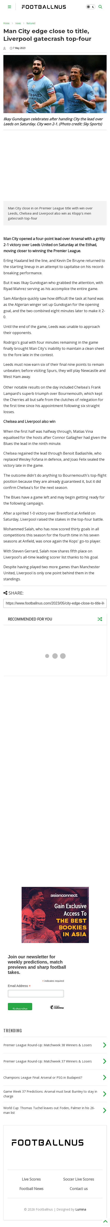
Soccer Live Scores (78, 1179)
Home (6, 23)
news (18, 23)
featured (31, 23)
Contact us (79, 1188)
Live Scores (31, 1179)
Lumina (80, 1209)
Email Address (19, 986)
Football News (31, 1188)
